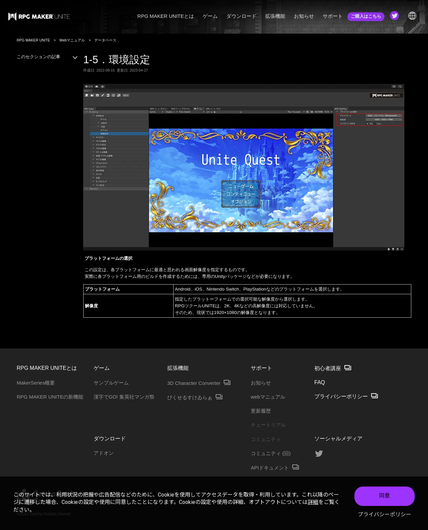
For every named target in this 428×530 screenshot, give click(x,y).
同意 (384, 496)
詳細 (313, 502)
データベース (105, 40)
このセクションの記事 (47, 56)
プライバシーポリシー (384, 514)
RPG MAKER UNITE (33, 40)
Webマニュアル (72, 40)
